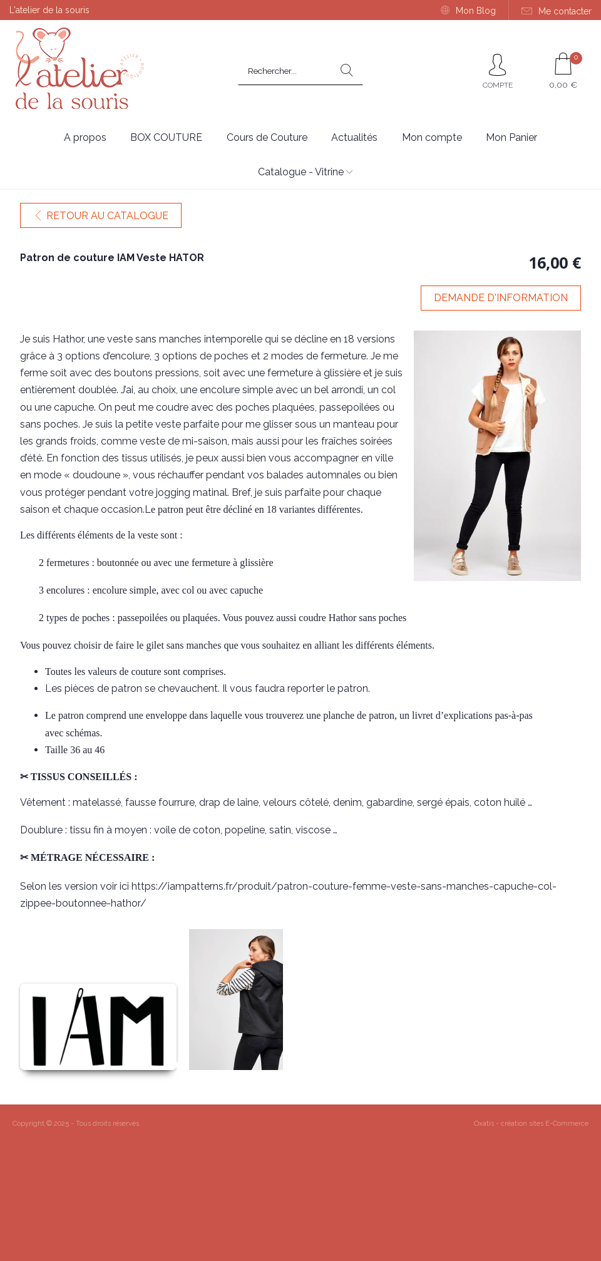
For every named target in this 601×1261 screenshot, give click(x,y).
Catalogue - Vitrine (301, 172)
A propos (85, 137)
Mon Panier (511, 137)
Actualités (354, 137)
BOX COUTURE (166, 137)
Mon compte (432, 137)
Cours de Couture (267, 137)
